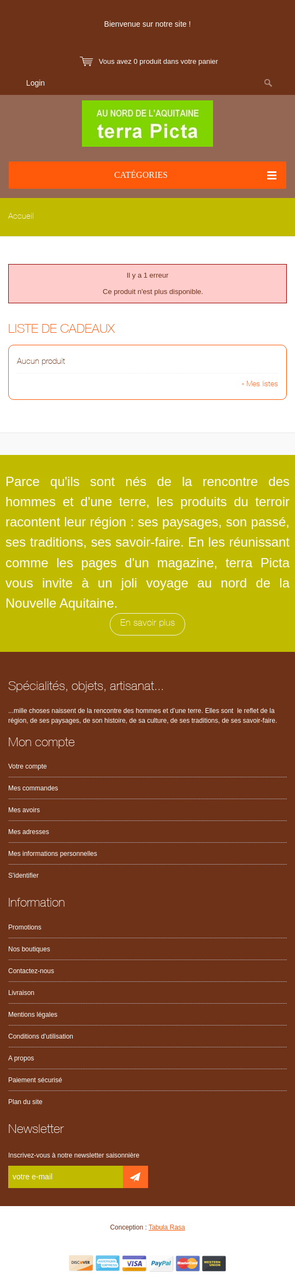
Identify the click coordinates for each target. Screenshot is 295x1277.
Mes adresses (28, 832)
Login (35, 83)
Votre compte (27, 766)
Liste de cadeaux (61, 330)
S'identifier (23, 875)
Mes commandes (33, 788)
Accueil (21, 217)
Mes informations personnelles (52, 854)
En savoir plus (147, 623)
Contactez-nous (31, 971)
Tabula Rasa (167, 1227)
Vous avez (158, 61)
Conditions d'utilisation (40, 1036)
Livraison (21, 993)
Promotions (25, 927)
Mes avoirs (24, 810)
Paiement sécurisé (35, 1080)
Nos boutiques (29, 949)
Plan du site (25, 1102)
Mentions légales (32, 1014)
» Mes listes (259, 384)
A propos (21, 1058)
